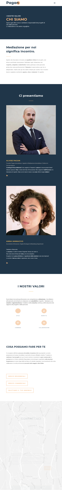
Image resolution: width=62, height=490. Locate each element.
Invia (47, 470)
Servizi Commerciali (17, 383)
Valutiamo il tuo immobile (20, 390)
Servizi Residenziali (16, 376)
